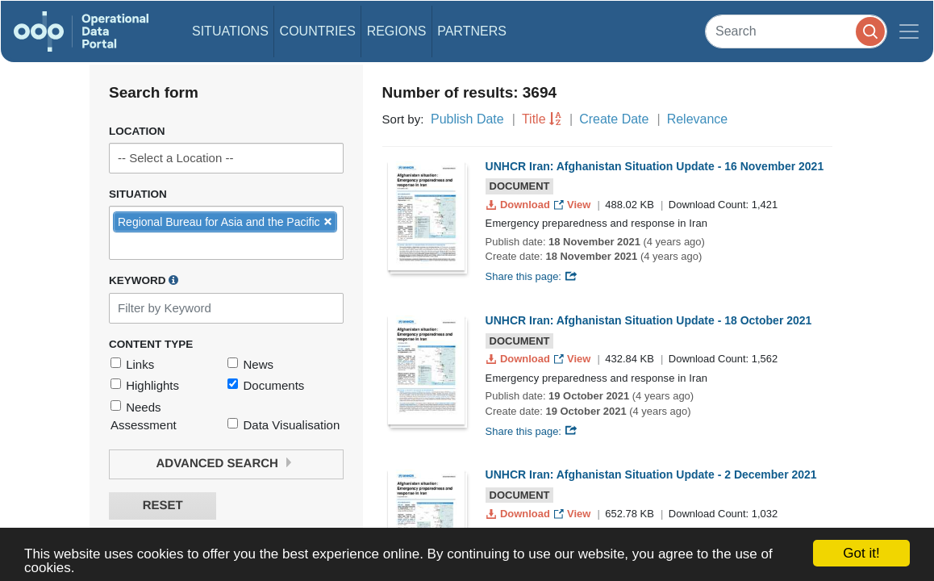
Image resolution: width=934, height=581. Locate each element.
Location (137, 131)
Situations (230, 31)
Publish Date (467, 119)
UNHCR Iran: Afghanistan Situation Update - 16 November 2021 (655, 166)
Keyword (143, 280)
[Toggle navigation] (909, 31)
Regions (397, 31)
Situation (138, 194)
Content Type (151, 344)
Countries (318, 31)
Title (534, 119)
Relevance (697, 119)
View (574, 205)
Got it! (861, 553)
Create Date (613, 119)
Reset (163, 505)
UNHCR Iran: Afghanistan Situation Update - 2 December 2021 (651, 474)
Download (519, 205)
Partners (472, 31)
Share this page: (531, 276)
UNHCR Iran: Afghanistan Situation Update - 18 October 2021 (649, 320)
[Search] (796, 31)
